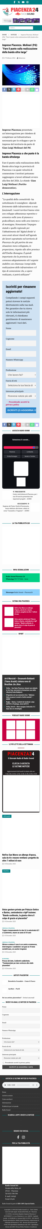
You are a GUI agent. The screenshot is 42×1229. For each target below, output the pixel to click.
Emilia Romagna (12, 456)
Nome (8, 328)
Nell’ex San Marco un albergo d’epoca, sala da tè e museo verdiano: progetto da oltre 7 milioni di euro (20, 857)
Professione (11, 370)
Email (8, 349)
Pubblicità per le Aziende (10, 1106)
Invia (26, 579)
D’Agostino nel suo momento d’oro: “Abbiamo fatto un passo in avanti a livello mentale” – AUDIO (20, 697)
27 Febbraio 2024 (9, 58)
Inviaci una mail (28, 998)
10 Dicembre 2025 (10, 864)
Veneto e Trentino (30, 456)
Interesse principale (15, 391)
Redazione (22, 58)
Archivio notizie (7, 1096)
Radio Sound (18, 592)
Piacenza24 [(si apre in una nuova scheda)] (29, 592)
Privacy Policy (20, 1227)
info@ (13, 1196)
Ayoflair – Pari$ (14, 989)
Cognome (10, 338)
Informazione (6, 1103)
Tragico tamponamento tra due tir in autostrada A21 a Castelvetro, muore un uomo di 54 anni (20, 931)
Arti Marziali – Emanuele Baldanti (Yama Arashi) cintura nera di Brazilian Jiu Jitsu (19, 681)
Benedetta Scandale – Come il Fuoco (21, 981)
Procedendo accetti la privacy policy (17, 403)
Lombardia (30, 452)
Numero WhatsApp (14, 359)
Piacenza (12, 452)
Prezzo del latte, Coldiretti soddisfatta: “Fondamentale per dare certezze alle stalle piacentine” (17, 963)
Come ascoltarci (7, 1099)
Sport (21, 634)
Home (4, 1092)
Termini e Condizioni (30, 1227)
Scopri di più (10, 1199)
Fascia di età (11, 380)
